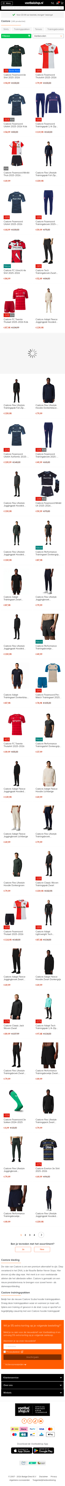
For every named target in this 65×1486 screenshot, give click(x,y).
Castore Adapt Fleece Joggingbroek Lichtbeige (16, 835)
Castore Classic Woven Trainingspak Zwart (47, 884)
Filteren (16, 36)
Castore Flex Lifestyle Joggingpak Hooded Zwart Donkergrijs (14, 647)
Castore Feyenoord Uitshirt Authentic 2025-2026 (15, 455)
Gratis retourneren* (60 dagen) (34, 15)
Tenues (38, 29)
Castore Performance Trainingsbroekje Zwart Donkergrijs (47, 1072)
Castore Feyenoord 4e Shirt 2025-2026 (15, 76)
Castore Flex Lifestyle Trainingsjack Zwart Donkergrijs (46, 1121)
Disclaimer (43, 1476)
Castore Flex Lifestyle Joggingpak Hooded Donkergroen (14, 553)
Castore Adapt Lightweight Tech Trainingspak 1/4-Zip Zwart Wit (46, 933)
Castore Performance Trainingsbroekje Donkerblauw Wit (14, 1214)
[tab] (32, 1377)
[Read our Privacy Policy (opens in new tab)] (22, 1352)
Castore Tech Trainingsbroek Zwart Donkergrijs (46, 271)
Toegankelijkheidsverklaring (44, 1480)
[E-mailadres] (32, 1346)
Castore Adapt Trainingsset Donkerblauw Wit (16, 696)
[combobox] (32, 8)
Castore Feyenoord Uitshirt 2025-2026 (13, 223)
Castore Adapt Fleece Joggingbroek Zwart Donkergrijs (14, 978)
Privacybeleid (12, 1352)
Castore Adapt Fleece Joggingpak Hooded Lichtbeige (46, 320)
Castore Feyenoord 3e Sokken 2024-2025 (15, 1121)
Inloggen (58, 2)
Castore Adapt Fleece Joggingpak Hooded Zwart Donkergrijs (14, 790)
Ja (23, 1249)
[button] (53, 3)
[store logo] (32, 3)
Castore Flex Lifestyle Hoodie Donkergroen (14, 884)
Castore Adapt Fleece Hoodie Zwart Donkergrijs (48, 978)
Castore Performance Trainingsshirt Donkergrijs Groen (47, 745)
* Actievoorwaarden (15, 1364)
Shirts (6, 29)
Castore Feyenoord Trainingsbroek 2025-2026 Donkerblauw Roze (48, 223)
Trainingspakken (22, 29)
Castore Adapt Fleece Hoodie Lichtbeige (46, 790)
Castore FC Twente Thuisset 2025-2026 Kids (16, 320)
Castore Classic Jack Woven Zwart (14, 1027)
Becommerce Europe (23, 1463)
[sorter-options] (48, 36)
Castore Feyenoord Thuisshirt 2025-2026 (46, 76)
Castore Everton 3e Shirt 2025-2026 (47, 1169)
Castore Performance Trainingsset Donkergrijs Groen (47, 553)
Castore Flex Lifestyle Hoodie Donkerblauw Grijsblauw (46, 406)
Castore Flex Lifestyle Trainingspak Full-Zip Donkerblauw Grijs (46, 174)
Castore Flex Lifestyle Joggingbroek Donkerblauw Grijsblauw (47, 598)
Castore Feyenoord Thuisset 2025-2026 (13, 933)
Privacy (54, 1476)
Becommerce (32, 1463)
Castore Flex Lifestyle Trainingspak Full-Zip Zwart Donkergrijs (14, 406)
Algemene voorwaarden (19, 1480)
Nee (42, 1249)
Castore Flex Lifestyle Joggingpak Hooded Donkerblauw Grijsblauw (47, 1214)
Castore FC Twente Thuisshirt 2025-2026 (14, 745)
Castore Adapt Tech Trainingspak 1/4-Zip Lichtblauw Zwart (46, 1027)
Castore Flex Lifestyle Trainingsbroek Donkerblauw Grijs (46, 835)
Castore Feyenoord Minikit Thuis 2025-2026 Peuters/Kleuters (16, 174)
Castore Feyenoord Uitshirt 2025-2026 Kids (15, 125)
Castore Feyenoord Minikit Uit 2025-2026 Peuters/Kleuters (48, 504)
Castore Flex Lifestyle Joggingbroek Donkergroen (14, 1169)
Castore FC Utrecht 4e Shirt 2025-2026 (15, 271)
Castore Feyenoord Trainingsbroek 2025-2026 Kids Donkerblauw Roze (47, 455)
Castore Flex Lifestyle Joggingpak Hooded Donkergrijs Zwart (14, 504)
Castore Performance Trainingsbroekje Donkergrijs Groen (46, 647)
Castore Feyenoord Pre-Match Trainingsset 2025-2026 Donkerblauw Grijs (48, 696)
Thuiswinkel (41, 1463)
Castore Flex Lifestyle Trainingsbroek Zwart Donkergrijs (14, 1072)
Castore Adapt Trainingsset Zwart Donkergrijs (12, 598)
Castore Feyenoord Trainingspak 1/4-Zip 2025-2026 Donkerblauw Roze (48, 125)
